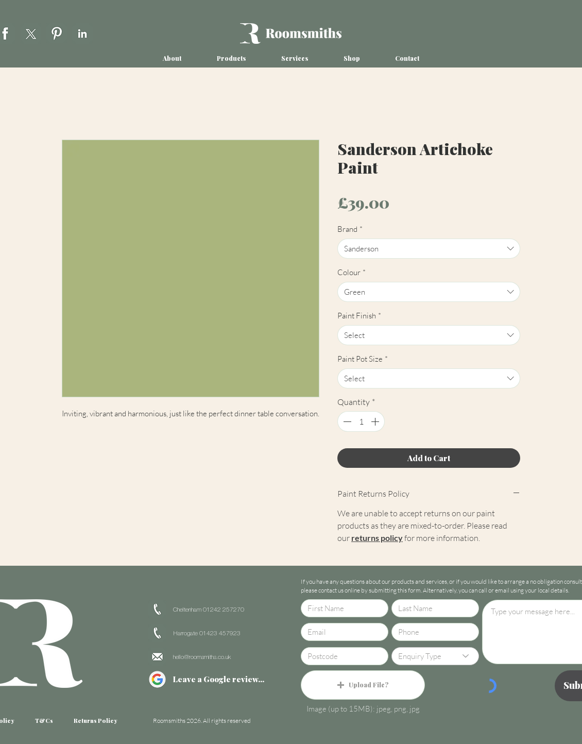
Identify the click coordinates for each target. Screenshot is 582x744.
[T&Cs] (44, 721)
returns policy (377, 538)
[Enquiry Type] (435, 656)
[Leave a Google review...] (218, 679)
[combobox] (428, 249)
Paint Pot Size (362, 359)
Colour (351, 272)
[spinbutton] (361, 421)
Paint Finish (359, 315)
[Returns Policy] (95, 721)
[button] (172, 58)
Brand (350, 229)
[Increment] (376, 421)
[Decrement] (346, 421)
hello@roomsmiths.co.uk (202, 657)
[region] (31, 32)
